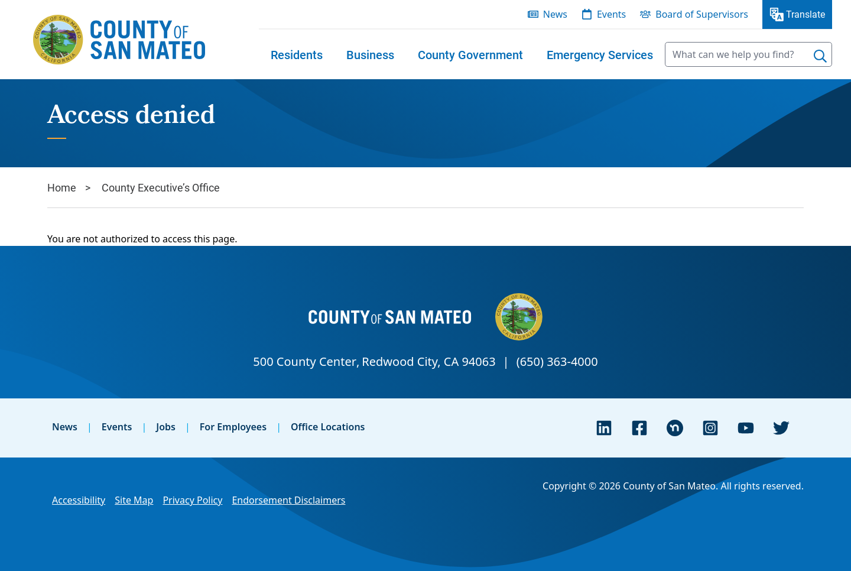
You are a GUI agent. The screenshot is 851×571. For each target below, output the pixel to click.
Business (370, 54)
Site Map (134, 500)
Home (61, 187)
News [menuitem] (555, 14)
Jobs (166, 426)
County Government (470, 54)
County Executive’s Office (161, 187)
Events (117, 426)
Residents (297, 54)
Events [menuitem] (611, 14)
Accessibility (78, 500)
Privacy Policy (192, 500)
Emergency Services (600, 54)
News (64, 426)
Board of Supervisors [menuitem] (701, 14)
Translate (805, 14)
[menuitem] (296, 54)
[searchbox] (748, 54)
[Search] (820, 56)
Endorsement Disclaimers (288, 500)
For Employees (233, 426)
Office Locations (328, 426)
